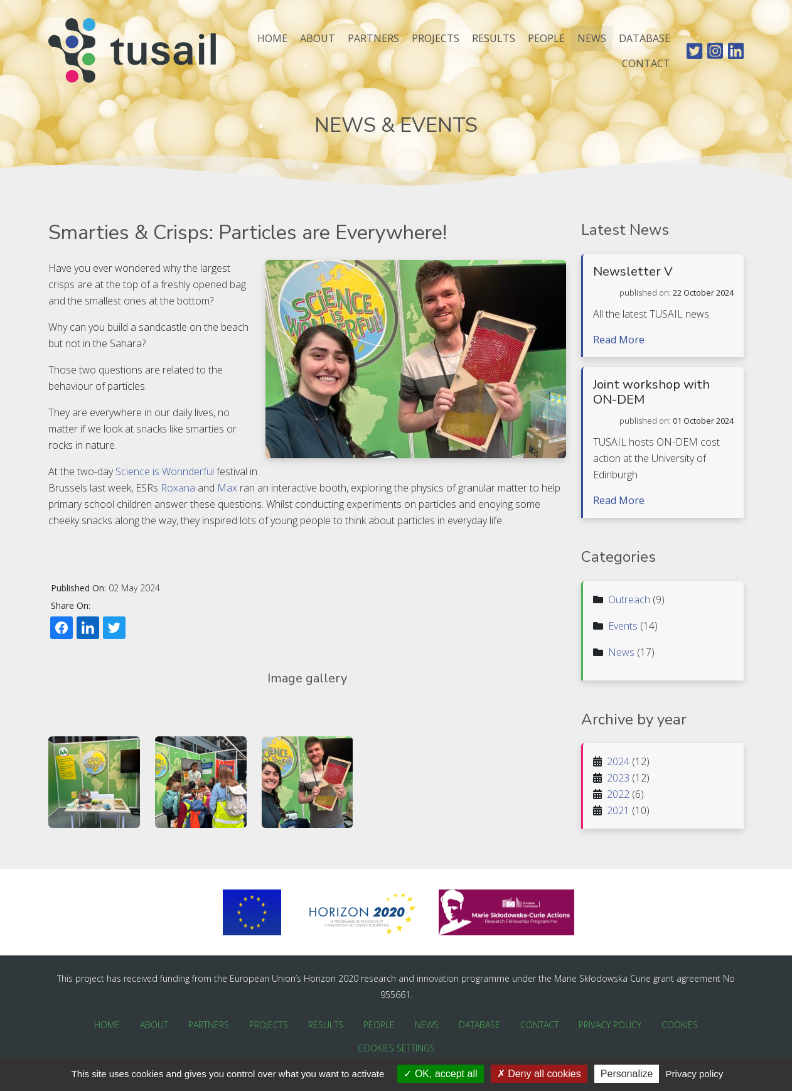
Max (439, 455)
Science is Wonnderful (164, 455)
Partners (373, 39)
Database (644, 39)
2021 (618, 810)
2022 (618, 794)
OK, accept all (440, 1073)
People (546, 39)
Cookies (679, 1025)
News (591, 39)
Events (623, 626)
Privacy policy (695, 1073)
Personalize (627, 1073)
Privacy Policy (610, 1025)
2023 (618, 778)
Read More (619, 340)
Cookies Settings (396, 1048)
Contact (646, 65)
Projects (435, 39)
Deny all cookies (539, 1073)
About (317, 39)
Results (493, 39)
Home (272, 39)
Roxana (389, 455)
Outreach (629, 599)
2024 (618, 761)
